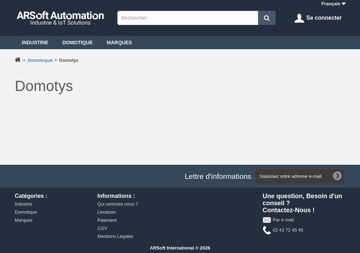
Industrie (35, 42)
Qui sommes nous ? (117, 204)
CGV (102, 228)
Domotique (77, 42)
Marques (119, 42)
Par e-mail (283, 219)
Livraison (106, 212)
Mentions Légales (115, 236)
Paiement (107, 220)
